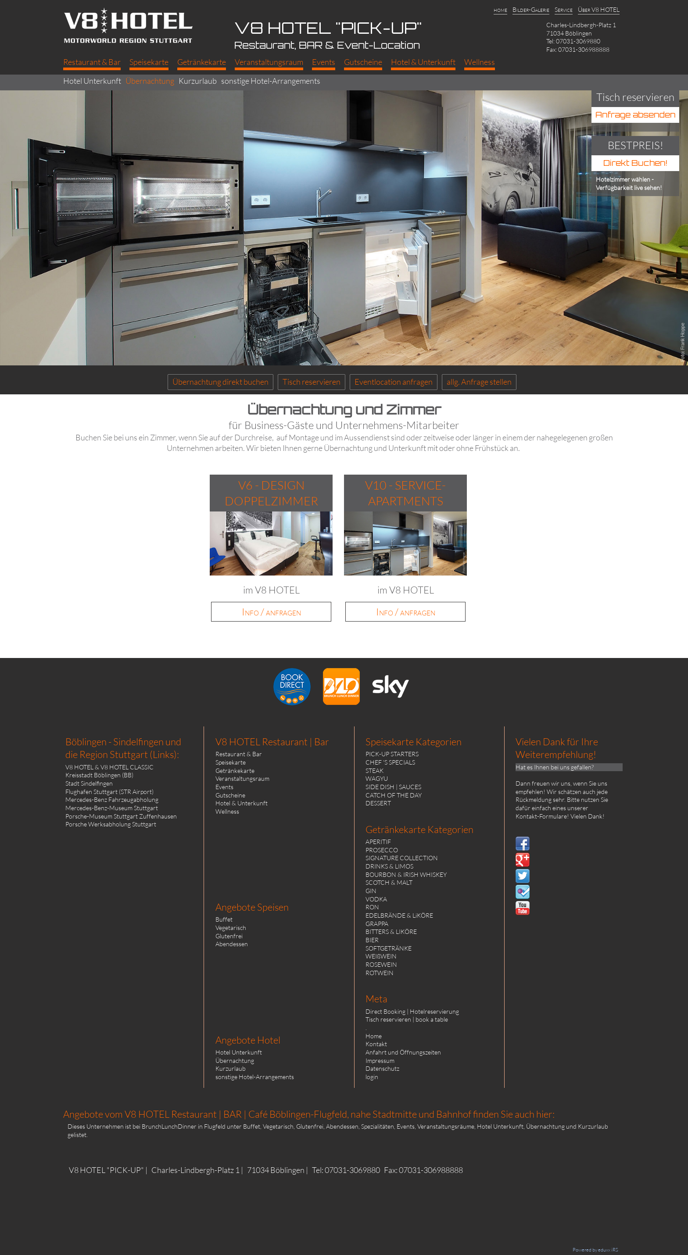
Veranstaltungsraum (242, 778)
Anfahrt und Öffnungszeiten (403, 1052)
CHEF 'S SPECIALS (390, 762)
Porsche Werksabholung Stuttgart (110, 824)
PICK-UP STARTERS (392, 754)
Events (224, 786)
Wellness (227, 811)
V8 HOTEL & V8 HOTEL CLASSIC (109, 767)
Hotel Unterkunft (238, 1052)
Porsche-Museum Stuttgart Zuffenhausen (121, 816)
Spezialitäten (377, 1126)
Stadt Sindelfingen (89, 783)
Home (374, 1036)
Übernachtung (234, 1060)
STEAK (374, 770)
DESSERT (378, 803)
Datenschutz (382, 1068)
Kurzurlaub (230, 1068)
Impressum (380, 1060)
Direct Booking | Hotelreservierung (412, 1011)
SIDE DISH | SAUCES (393, 786)
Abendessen (231, 944)
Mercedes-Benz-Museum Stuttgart (111, 808)
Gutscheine (230, 795)
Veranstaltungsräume (445, 1126)
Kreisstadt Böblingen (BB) (99, 775)
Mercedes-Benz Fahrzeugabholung (111, 799)
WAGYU (377, 778)
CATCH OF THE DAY (394, 795)
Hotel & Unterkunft (241, 803)
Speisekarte (230, 762)
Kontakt (376, 1044)
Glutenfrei (229, 936)
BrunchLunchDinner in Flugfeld (184, 1126)
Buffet (224, 919)
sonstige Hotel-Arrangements (254, 1076)
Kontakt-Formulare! (542, 816)
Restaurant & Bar (238, 754)
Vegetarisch (230, 927)
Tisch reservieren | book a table (407, 1019)
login (372, 1076)
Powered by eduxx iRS (595, 1250)
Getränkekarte (234, 770)
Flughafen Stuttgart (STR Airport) (109, 791)
